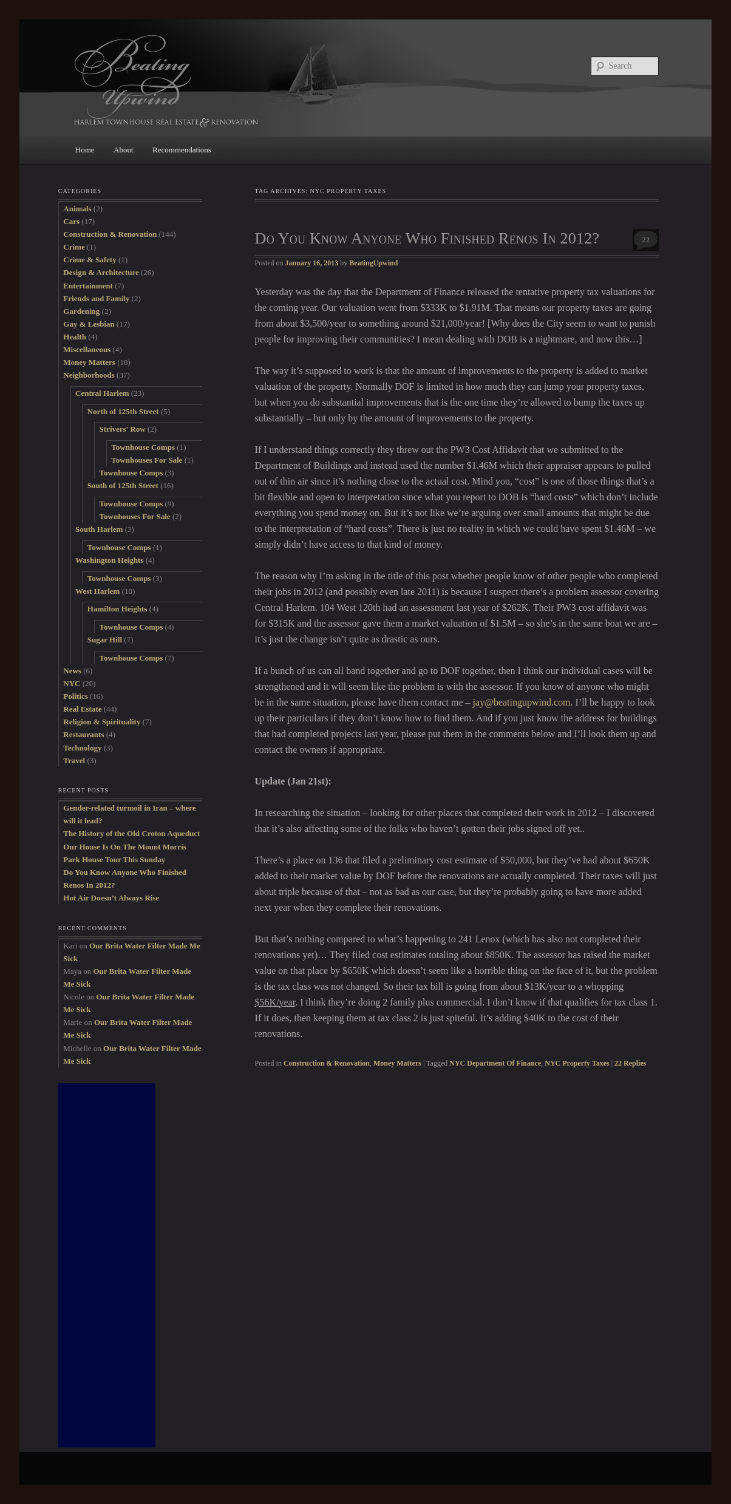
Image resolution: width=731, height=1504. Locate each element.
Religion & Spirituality (101, 721)
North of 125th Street (123, 411)
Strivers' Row (123, 429)
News (72, 670)
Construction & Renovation (327, 1063)
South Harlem (99, 529)
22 (646, 239)
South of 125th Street (122, 485)
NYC (71, 683)
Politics (75, 696)
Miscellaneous (86, 349)
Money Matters (397, 1063)
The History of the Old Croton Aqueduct (131, 833)
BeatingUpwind (373, 263)
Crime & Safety (89, 259)
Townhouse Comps (143, 447)
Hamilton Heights (117, 608)
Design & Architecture (100, 272)
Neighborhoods (89, 374)
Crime (73, 246)
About (124, 149)
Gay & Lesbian (89, 323)
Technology (82, 747)
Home (85, 149)
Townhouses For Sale (146, 459)
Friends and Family (96, 298)
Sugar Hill (104, 639)
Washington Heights (109, 560)
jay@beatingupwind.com (522, 702)
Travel (74, 760)
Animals (77, 208)
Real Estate (82, 708)
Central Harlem (102, 393)
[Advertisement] (106, 1265)
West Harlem (97, 591)
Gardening (81, 311)
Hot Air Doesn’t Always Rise (111, 897)
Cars (71, 221)
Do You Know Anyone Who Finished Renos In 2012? (427, 238)
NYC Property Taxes (577, 1063)
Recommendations (181, 149)
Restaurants (83, 734)
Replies (630, 1063)
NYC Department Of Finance (495, 1063)
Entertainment (88, 285)
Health (74, 336)
